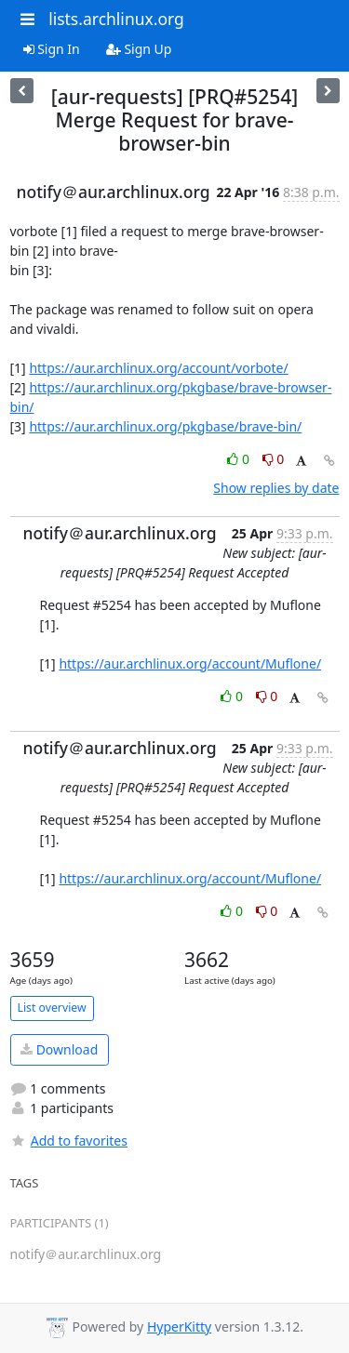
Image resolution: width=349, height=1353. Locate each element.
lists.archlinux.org (116, 18)
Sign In (51, 49)
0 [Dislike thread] (273, 459)
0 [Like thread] (239, 459)
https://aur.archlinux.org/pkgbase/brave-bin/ (165, 426)
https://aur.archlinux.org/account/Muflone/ (190, 663)
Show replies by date (276, 488)
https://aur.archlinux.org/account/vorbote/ (158, 368)
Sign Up (139, 49)
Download (59, 1049)
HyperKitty (179, 1326)
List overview (52, 1007)
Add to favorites (69, 1140)
